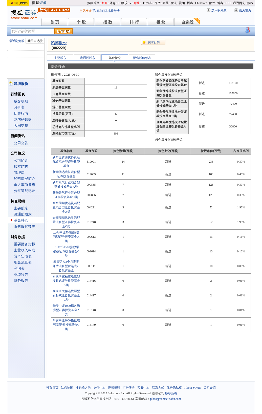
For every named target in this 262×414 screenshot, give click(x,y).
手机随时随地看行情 (106, 11)
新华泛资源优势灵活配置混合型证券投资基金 (66, 162)
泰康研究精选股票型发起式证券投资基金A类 (66, 281)
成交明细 (21, 101)
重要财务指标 (24, 244)
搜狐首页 (93, 3)
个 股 (81, 22)
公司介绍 (210, 387)
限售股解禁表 (24, 227)
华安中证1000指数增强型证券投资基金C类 (66, 325)
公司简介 (21, 160)
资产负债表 (23, 256)
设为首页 (245, 10)
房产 (158, 3)
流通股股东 (23, 214)
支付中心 (99, 387)
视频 (182, 3)
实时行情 (154, 42)
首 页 (54, 22)
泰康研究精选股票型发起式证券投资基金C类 (66, 295)
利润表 (19, 268)
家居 (166, 3)
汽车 (149, 3)
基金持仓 (21, 220)
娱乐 (124, 3)
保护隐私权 (174, 387)
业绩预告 (21, 274)
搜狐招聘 (114, 387)
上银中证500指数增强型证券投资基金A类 (66, 237)
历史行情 (21, 113)
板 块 (160, 22)
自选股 (187, 22)
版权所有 (171, 393)
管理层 (19, 173)
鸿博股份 (59, 43)
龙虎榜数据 (23, 119)
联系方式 (158, 387)
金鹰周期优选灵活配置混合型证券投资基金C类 (66, 222)
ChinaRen (201, 3)
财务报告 (21, 280)
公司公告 (21, 143)
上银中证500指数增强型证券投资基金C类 (66, 251)
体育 (113, 3)
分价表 (19, 107)
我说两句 (239, 3)
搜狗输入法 (83, 387)
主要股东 (21, 208)
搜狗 (250, 3)
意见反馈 (85, 11)
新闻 (104, 3)
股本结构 (21, 166)
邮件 (212, 3)
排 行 (134, 22)
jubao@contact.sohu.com (165, 399)
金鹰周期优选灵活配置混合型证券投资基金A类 (66, 207)
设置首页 (52, 387)
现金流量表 (23, 262)
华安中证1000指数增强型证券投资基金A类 (66, 310)
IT (143, 3)
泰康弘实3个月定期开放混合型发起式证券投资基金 (66, 266)
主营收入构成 (24, 250)
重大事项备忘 (24, 185)
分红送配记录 (24, 191)
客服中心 (143, 387)
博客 (220, 3)
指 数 (107, 22)
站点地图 (67, 387)
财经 (137, 3)
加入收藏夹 (219, 10)
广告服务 (129, 387)
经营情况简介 (24, 179)
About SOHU (192, 387)
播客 (190, 3)
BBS (228, 3)
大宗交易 (21, 125)
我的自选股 (35, 41)
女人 (174, 3)
